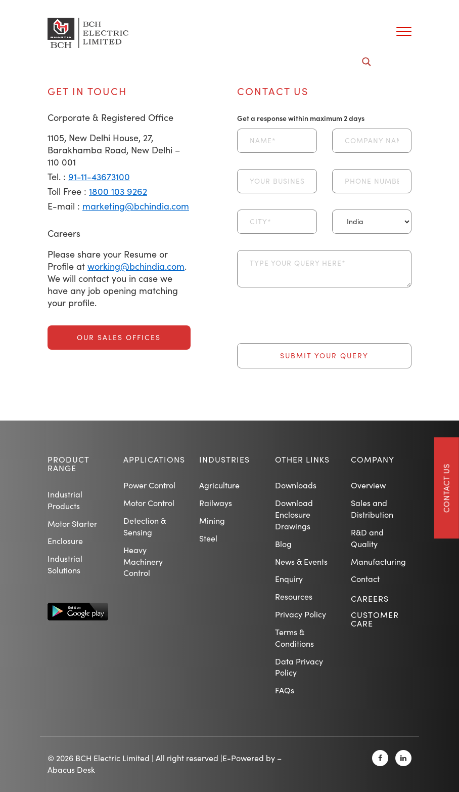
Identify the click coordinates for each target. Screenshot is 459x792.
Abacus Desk (71, 769)
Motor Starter (72, 523)
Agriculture (219, 485)
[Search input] (223, 61)
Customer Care (375, 619)
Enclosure (65, 540)
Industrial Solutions (65, 564)
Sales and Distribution (372, 508)
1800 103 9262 (118, 191)
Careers (370, 598)
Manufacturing (378, 561)
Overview (368, 485)
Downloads (295, 485)
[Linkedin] (403, 758)
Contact (365, 578)
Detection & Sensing (144, 526)
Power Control (149, 485)
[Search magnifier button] (366, 61)
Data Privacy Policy (299, 667)
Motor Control (148, 502)
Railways (215, 502)
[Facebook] (380, 758)
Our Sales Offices (119, 337)
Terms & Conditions (294, 638)
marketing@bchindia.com (135, 206)
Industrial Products (65, 500)
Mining (212, 520)
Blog (283, 543)
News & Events (301, 561)
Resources (293, 596)
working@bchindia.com (136, 266)
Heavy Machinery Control (143, 561)
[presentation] (314, 323)
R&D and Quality (367, 538)
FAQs (284, 690)
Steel (208, 538)
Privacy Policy (300, 614)
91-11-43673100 (99, 177)
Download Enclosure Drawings (294, 514)
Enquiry (289, 578)
